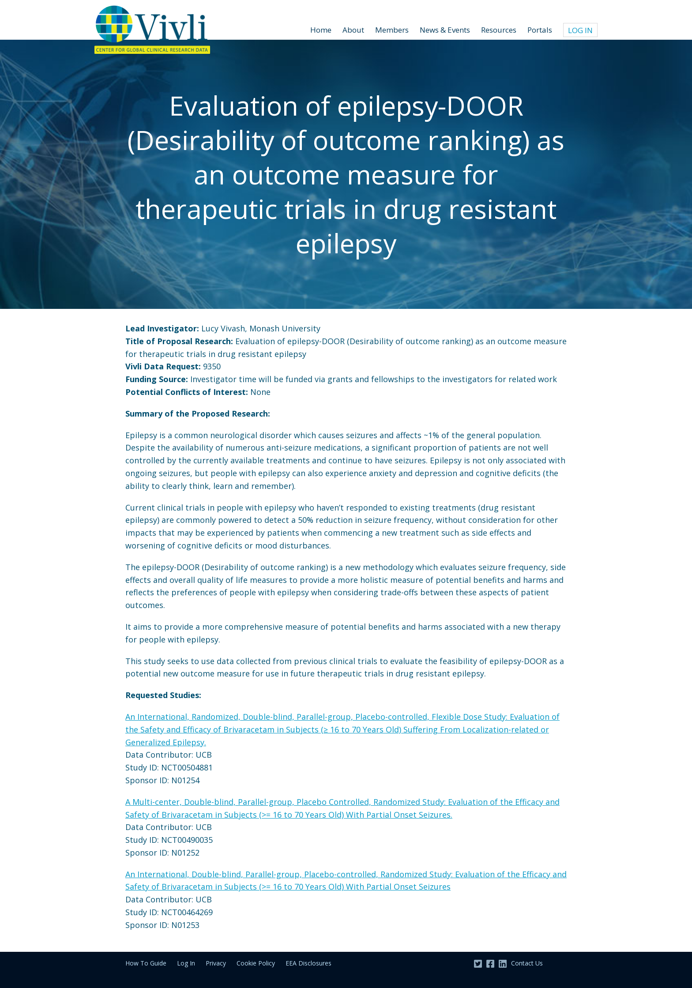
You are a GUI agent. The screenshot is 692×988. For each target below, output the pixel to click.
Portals (539, 30)
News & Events (445, 30)
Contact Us (527, 963)
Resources (498, 30)
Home (320, 30)
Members (392, 30)
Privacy (216, 963)
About (353, 30)
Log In (580, 30)
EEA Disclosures (308, 963)
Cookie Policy (256, 963)
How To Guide (145, 963)
